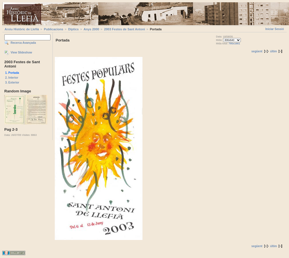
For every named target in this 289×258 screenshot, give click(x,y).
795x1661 (234, 43)
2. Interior (11, 77)
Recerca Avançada (23, 42)
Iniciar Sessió (274, 29)
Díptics (73, 29)
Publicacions (53, 29)
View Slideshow (21, 52)
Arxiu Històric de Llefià (22, 29)
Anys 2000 (91, 29)
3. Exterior (12, 82)
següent (256, 51)
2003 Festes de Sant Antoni (124, 29)
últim (273, 51)
